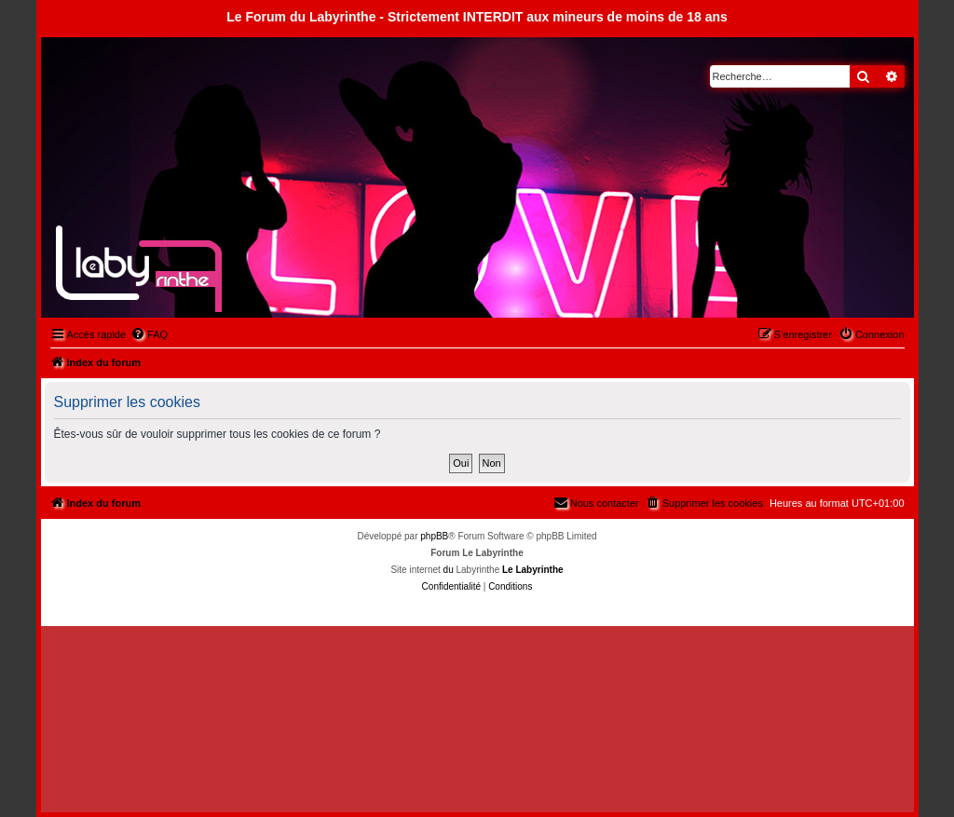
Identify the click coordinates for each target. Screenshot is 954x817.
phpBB (434, 536)
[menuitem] (149, 334)
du (448, 570)
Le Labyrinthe (533, 570)
